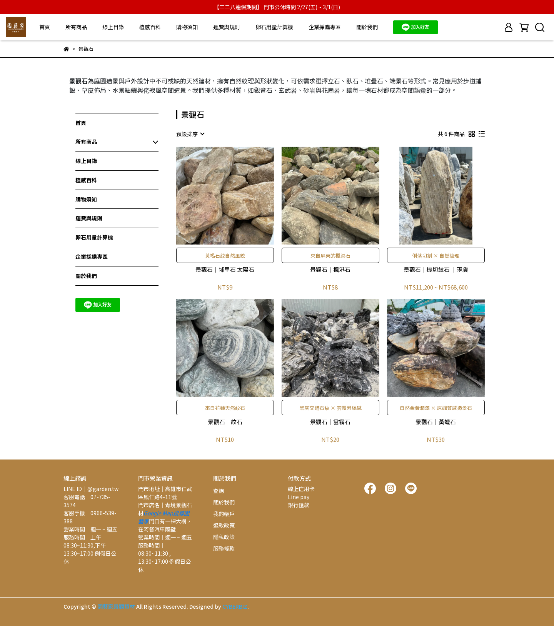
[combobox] (190, 134)
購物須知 (187, 27)
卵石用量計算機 (274, 27)
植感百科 (150, 27)
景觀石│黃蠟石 (436, 422)
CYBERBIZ (234, 606)
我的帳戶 (224, 514)
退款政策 (224, 525)
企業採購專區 (325, 27)
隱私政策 (224, 537)
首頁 (44, 27)
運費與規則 (226, 27)
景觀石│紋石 (225, 422)
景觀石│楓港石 (330, 269)
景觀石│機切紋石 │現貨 (436, 269)
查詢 (218, 490)
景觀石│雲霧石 (330, 422)
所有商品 (76, 27)
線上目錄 (113, 27)
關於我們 (367, 27)
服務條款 (224, 548)
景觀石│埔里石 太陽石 (224, 269)
